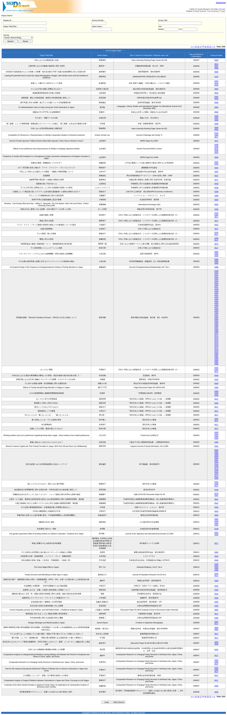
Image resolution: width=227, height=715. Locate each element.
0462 (216, 317)
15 (196, 47)
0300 (216, 120)
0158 (216, 466)
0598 (216, 68)
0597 (216, 66)
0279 (216, 494)
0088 (216, 454)
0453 (216, 299)
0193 (216, 602)
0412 (216, 476)
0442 (216, 277)
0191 (216, 77)
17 (201, 47)
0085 (216, 452)
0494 (216, 256)
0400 (216, 135)
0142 (216, 464)
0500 (216, 60)
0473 (216, 340)
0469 (216, 332)
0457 (216, 307)
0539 (216, 184)
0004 (216, 89)
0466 (216, 326)
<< (192, 47)
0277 (216, 180)
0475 (216, 344)
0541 (216, 64)
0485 (216, 364)
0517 (216, 217)
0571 (216, 543)
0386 (216, 267)
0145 (216, 380)
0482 (216, 358)
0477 (216, 348)
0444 (216, 281)
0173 (216, 468)
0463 (216, 320)
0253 (216, 81)
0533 (216, 511)
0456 (216, 305)
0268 (216, 196)
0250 (216, 118)
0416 (216, 490)
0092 (216, 462)
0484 (216, 362)
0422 (216, 225)
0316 (216, 472)
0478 (216, 350)
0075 (216, 244)
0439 (216, 271)
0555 (216, 153)
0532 (216, 149)
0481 (216, 356)
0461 (216, 315)
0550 (216, 72)
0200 (216, 116)
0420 (216, 507)
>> (214, 47)
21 (210, 47)
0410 (216, 83)
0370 (216, 474)
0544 (216, 151)
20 (208, 47)
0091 (216, 460)
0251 (216, 172)
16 (198, 47)
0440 (216, 273)
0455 (216, 303)
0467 (216, 328)
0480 (216, 354)
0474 (216, 342)
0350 (216, 438)
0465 (216, 324)
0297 (216, 496)
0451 (216, 295)
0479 (216, 352)
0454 (216, 301)
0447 (216, 287)
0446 (216, 285)
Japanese (221, 2)
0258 (216, 470)
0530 (216, 93)
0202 (216, 692)
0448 (216, 289)
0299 (216, 124)
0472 (216, 338)
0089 (216, 456)
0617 (216, 137)
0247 (216, 141)
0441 (216, 275)
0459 (216, 311)
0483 (216, 360)
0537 (216, 176)
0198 (216, 147)
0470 (216, 334)
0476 (216, 346)
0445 (216, 283)
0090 (216, 254)
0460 (216, 313)
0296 (216, 192)
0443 (216, 279)
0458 (216, 309)
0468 (216, 330)
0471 (216, 336)
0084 (216, 252)
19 (205, 47)
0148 (216, 529)
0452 (216, 297)
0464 (216, 322)
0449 (216, 291)
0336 (216, 598)
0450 (216, 293)
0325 (216, 606)
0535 (216, 85)
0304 (216, 388)
